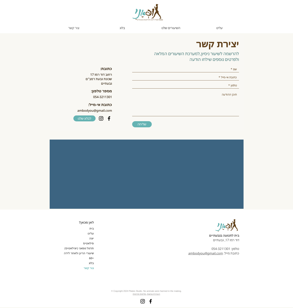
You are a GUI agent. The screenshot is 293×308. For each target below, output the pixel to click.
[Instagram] (101, 118)
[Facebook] (109, 118)
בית (91, 228)
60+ (91, 258)
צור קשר (89, 268)
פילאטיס (88, 243)
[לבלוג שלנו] (84, 118)
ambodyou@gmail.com (94, 110)
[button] (171, 28)
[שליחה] (142, 124)
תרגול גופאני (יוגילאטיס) (80, 248)
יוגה (91, 238)
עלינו (91, 233)
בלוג (91, 263)
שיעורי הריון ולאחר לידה (80, 253)
